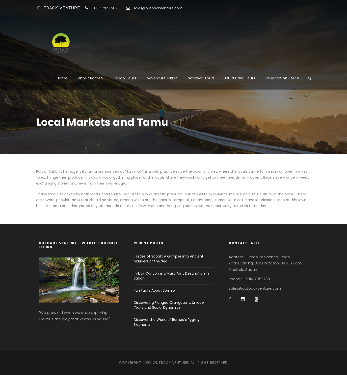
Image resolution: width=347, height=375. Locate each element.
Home (62, 78)
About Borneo (90, 78)
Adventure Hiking (162, 78)
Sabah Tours (124, 78)
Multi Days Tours (240, 78)
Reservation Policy (282, 78)
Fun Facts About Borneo (154, 290)
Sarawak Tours (201, 78)
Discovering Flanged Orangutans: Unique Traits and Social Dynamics (169, 305)
